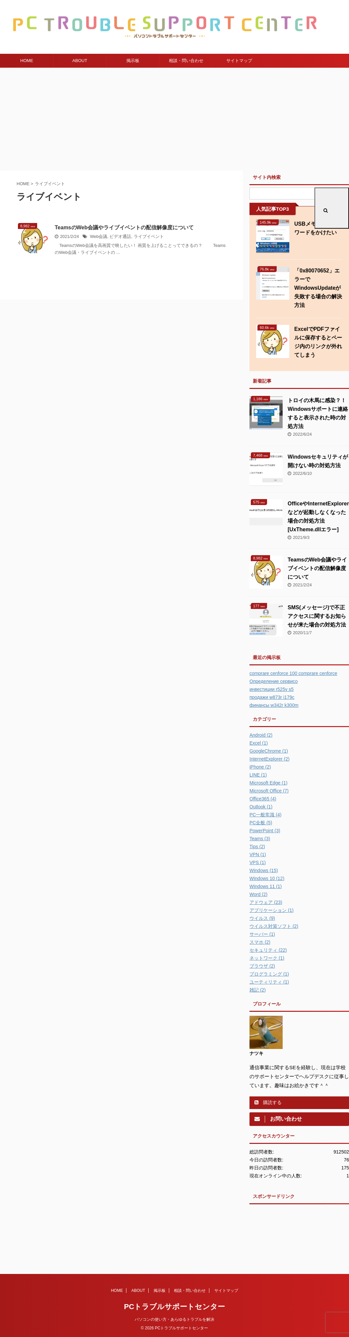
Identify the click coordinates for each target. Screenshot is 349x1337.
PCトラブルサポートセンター (174, 1306)
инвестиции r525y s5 (271, 689)
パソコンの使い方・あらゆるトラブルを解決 (174, 1319)
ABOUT (79, 60)
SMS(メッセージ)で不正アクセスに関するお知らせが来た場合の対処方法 (317, 616)
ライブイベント (149, 236)
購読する (268, 1102)
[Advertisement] (174, 117)
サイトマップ (239, 60)
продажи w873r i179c (271, 697)
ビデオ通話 (120, 236)
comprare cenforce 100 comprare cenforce (293, 673)
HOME (26, 60)
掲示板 (132, 60)
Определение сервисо (273, 681)
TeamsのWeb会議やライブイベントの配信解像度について (124, 227)
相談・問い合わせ (186, 60)
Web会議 (98, 236)
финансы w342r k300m (274, 705)
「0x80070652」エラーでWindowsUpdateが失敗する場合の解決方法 (318, 288)
